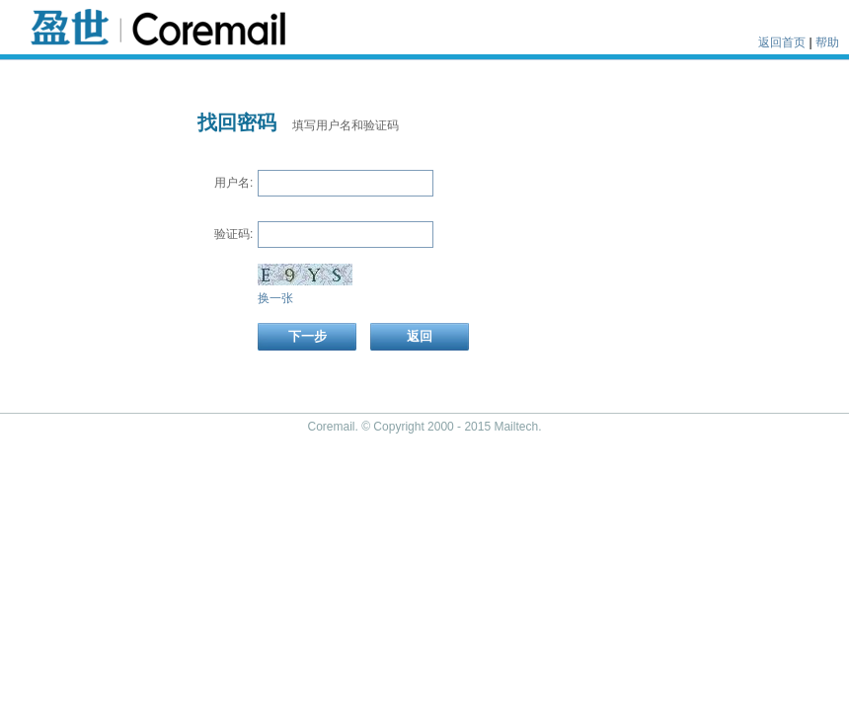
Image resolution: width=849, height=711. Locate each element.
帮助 (827, 42)
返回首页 (782, 42)
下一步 (307, 336)
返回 (419, 336)
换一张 (275, 298)
